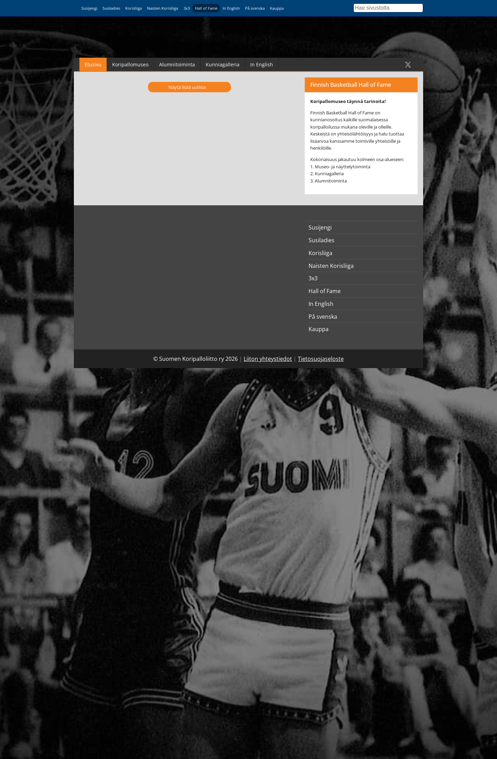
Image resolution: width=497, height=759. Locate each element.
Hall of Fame (206, 8)
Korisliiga (133, 8)
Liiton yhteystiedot (268, 359)
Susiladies (111, 8)
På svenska (255, 8)
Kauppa (277, 8)
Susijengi (89, 8)
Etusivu (93, 64)
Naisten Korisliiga (162, 8)
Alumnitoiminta (177, 64)
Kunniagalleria (223, 64)
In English (231, 8)
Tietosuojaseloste (321, 359)
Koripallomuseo (130, 64)
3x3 (187, 8)
